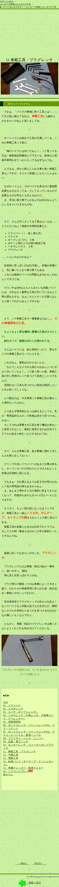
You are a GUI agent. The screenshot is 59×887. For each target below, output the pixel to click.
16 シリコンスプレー (15, 771)
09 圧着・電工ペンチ (15, 741)
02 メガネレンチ (13, 708)
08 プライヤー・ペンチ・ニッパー (23, 738)
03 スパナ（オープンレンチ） (20, 712)
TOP (5, 702)
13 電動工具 (10, 758)
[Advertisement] (29, 35)
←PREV (22, 863)
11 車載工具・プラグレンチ (19, 751)
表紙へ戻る (29, 882)
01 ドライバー (12, 705)
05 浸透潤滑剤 (12, 722)
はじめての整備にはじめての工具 (15, 4)
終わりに (8, 774)
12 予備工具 (10, 754)
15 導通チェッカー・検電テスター (23, 768)
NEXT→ (39, 863)
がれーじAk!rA (7, 1)
